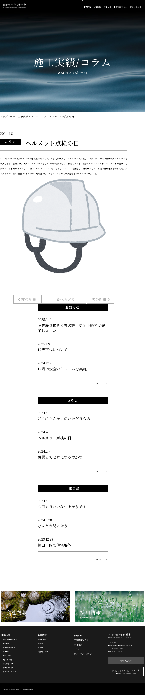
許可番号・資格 (8, 664)
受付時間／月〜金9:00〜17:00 (126, 673)
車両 (41, 647)
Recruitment (88, 618)
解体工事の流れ (8, 668)
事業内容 (87, 7)
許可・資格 (43, 651)
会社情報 (97, 7)
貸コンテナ (7, 655)
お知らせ (107, 7)
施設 (41, 643)
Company (11, 618)
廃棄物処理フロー (9, 647)
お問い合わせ (135, 7)
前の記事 (27, 299)
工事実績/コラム (120, 7)
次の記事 (100, 299)
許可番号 (6, 643)
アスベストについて (10, 672)
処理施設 (6, 651)
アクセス (78, 649)
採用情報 (90, 612)
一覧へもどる (64, 299)
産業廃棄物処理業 (10, 639)
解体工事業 (7, 659)
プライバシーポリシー (84, 653)
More (98, 383)
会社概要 (42, 639)
